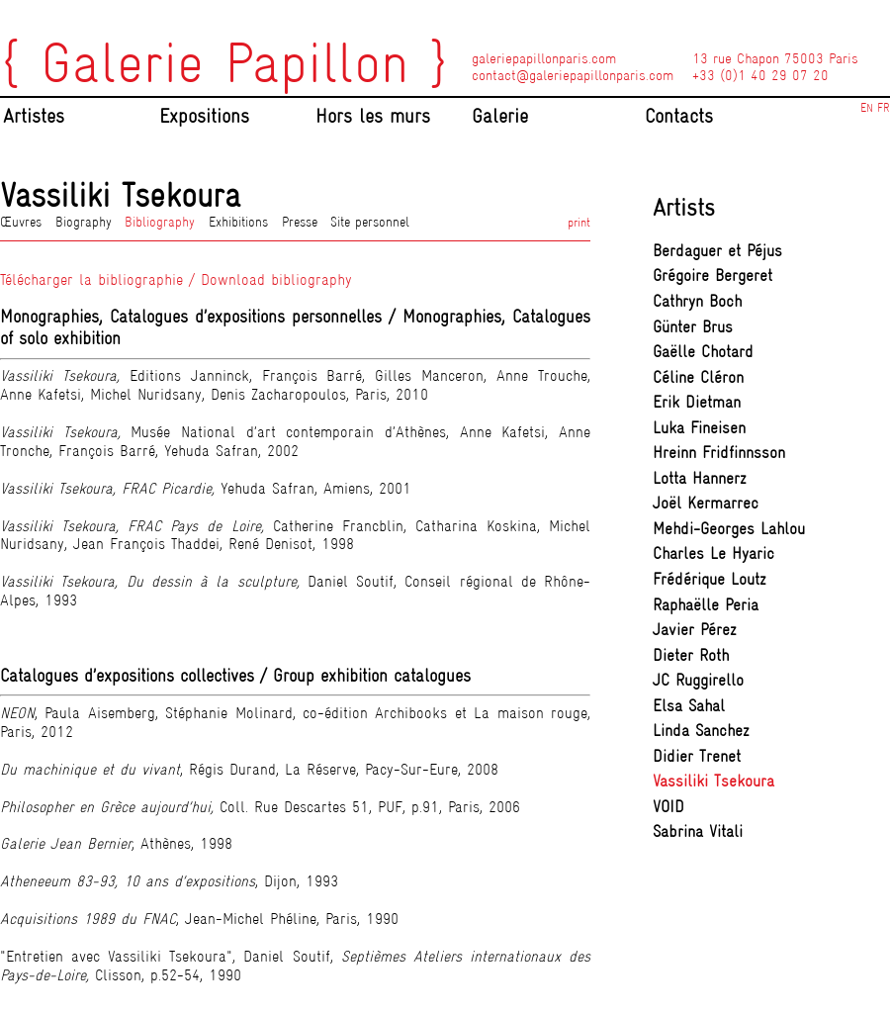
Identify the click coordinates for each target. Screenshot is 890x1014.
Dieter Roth (691, 655)
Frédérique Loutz (709, 579)
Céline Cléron (698, 377)
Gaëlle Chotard (703, 351)
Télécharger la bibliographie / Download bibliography (176, 279)
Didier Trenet (697, 756)
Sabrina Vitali (698, 831)
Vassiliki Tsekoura (713, 781)
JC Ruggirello (698, 680)
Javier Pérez (695, 629)
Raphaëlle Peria (705, 605)
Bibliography (160, 222)
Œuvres (21, 222)
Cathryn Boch (697, 301)
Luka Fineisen (699, 427)
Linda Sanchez (701, 730)
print (579, 222)
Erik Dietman (697, 402)
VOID (668, 806)
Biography (83, 222)
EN (866, 108)
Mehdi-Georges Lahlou (729, 528)
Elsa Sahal (689, 705)
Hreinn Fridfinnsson (719, 452)
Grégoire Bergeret (712, 275)
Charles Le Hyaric (713, 553)
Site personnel (369, 222)
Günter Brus (693, 327)
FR (883, 108)
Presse (299, 222)
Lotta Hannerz (700, 478)
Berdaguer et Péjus (717, 250)
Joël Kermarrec (705, 503)
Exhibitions (238, 222)
